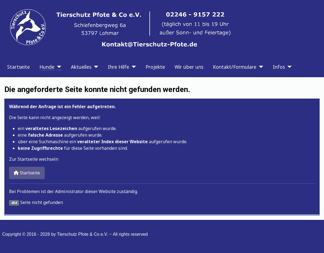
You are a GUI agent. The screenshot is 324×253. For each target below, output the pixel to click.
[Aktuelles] (94, 66)
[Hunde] (57, 66)
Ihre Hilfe (118, 67)
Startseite (18, 67)
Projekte (155, 67)
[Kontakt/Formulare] (259, 66)
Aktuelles (81, 67)
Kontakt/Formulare (234, 67)
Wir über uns (189, 67)
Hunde (46, 67)
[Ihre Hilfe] (132, 66)
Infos (279, 67)
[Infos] (288, 66)
